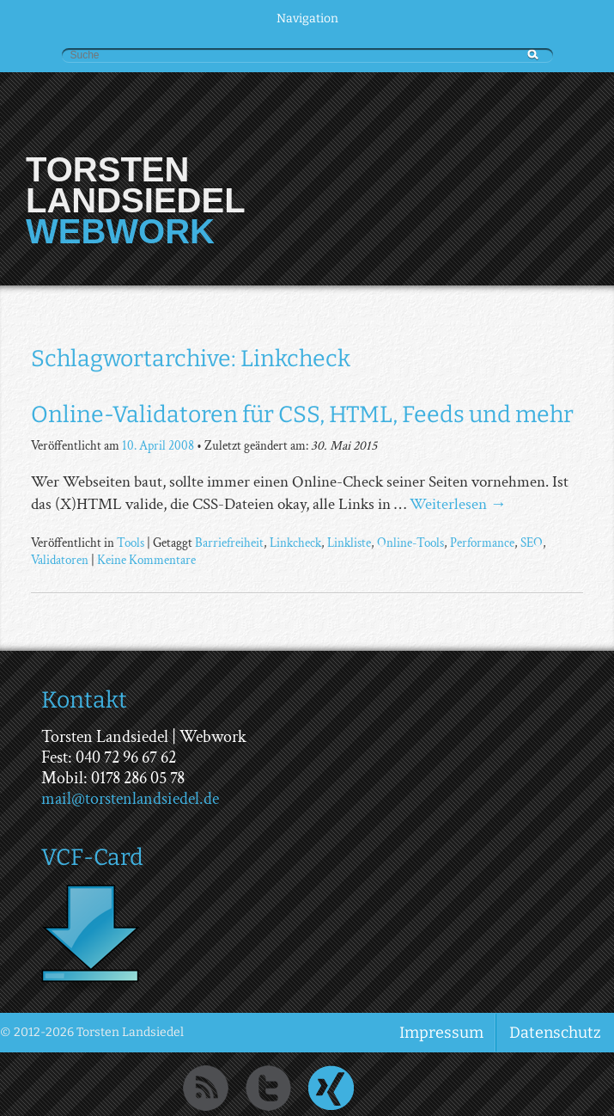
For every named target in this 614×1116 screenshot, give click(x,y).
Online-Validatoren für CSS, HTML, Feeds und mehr (302, 414)
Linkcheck (295, 542)
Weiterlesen (458, 504)
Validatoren (59, 559)
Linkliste (349, 542)
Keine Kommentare (146, 559)
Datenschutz (555, 1032)
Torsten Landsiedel (136, 184)
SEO (531, 542)
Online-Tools (410, 542)
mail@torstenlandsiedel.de (130, 799)
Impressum (441, 1032)
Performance (482, 542)
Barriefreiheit (229, 542)
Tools (130, 542)
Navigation (307, 18)
